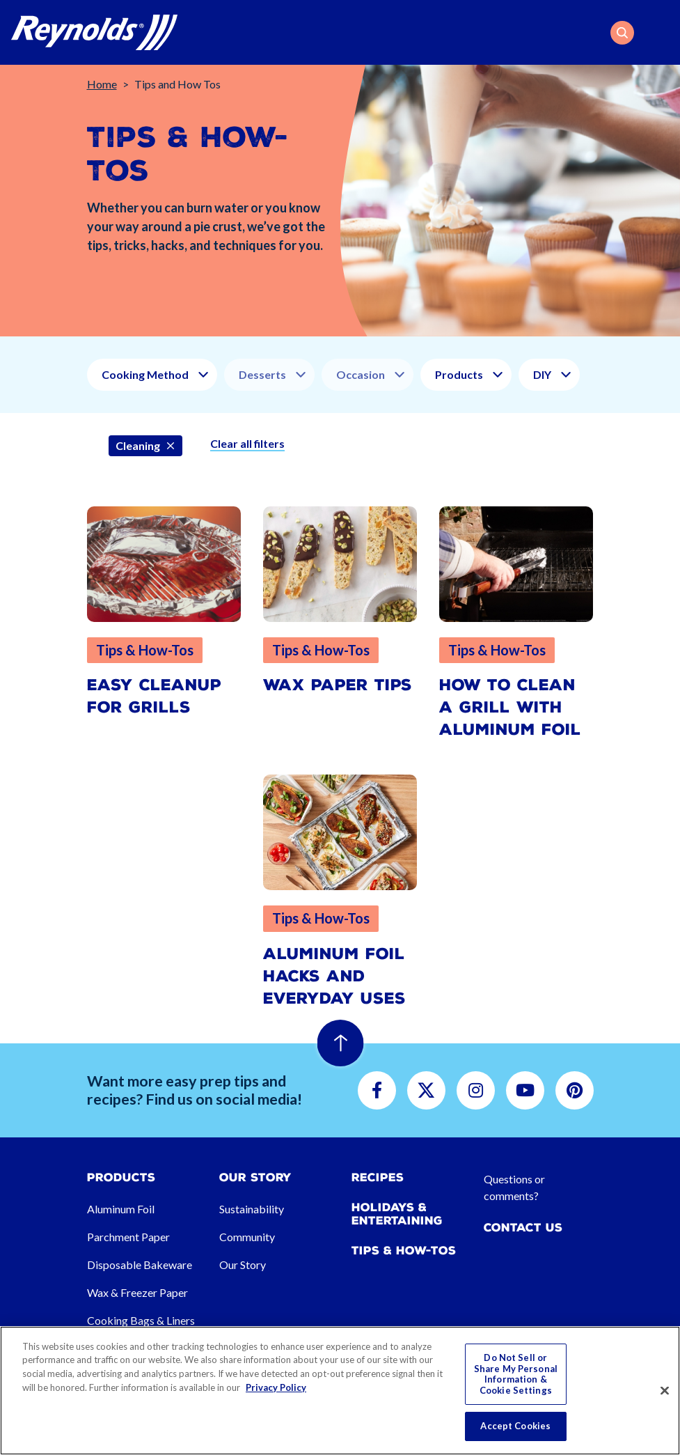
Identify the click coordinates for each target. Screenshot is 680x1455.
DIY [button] (542, 374)
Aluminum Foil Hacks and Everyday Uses (334, 976)
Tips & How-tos (403, 1250)
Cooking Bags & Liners (141, 1320)
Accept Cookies (515, 1425)
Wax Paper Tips (337, 685)
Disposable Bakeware (139, 1264)
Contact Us (523, 1227)
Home (102, 84)
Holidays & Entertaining (397, 1214)
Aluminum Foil (121, 1208)
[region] (340, 1390)
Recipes (377, 1177)
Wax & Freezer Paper (137, 1292)
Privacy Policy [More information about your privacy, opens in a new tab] (276, 1387)
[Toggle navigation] (660, 32)
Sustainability (251, 1208)
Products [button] (459, 374)
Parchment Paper (128, 1236)
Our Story (242, 1264)
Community (247, 1236)
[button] (622, 33)
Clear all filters (247, 443)
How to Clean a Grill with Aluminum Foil (510, 707)
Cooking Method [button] (145, 374)
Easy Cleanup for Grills (154, 696)
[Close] (664, 1391)
